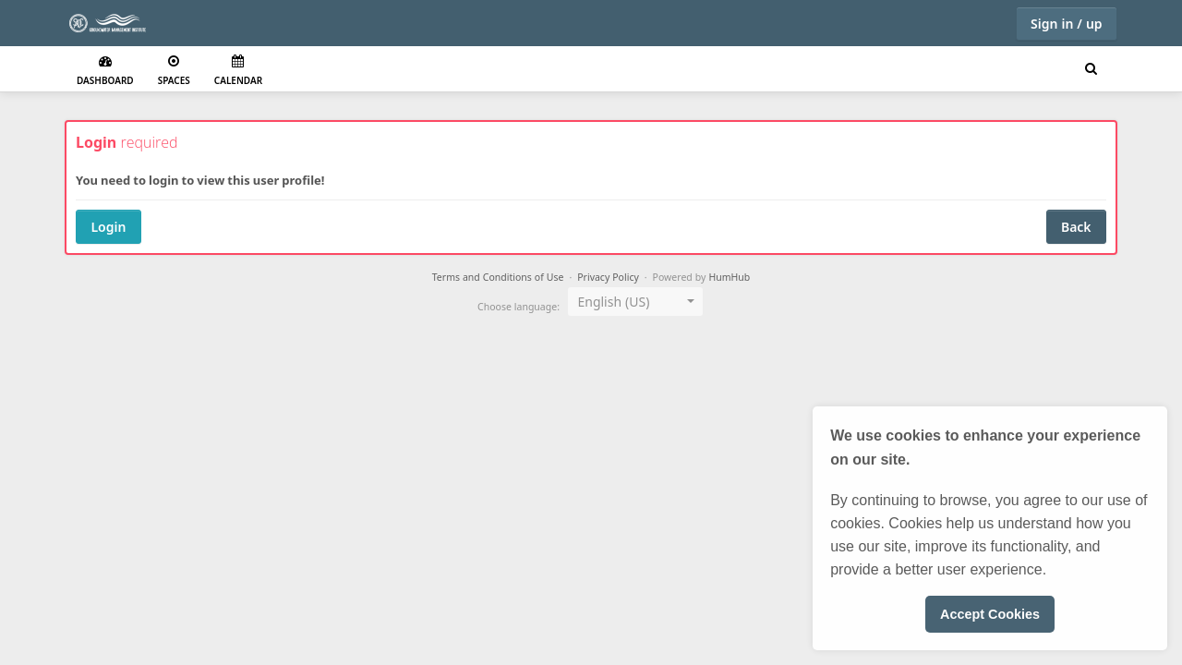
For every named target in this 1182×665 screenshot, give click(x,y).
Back (1076, 227)
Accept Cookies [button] (990, 614)
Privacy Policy (608, 277)
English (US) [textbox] (613, 301)
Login (108, 227)
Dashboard (105, 70)
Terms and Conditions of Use (498, 277)
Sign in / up (1067, 23)
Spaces (174, 70)
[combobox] (635, 301)
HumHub (729, 277)
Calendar (238, 70)
